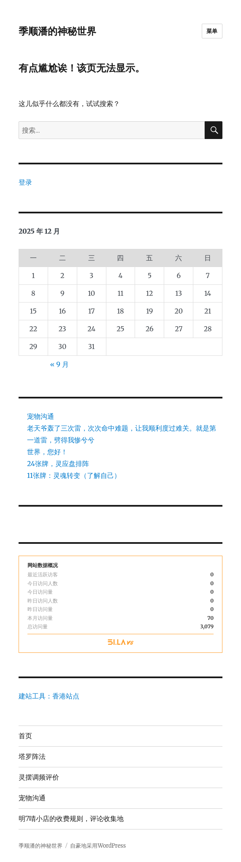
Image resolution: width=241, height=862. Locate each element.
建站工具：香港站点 (49, 696)
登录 (25, 182)
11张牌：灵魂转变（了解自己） (74, 475)
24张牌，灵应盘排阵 (58, 463)
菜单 (212, 30)
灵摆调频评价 (39, 777)
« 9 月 (59, 364)
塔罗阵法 (32, 757)
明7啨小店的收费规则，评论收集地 (71, 819)
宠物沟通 (40, 416)
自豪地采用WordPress (98, 845)
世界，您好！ (47, 451)
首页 (25, 736)
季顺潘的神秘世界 (57, 31)
